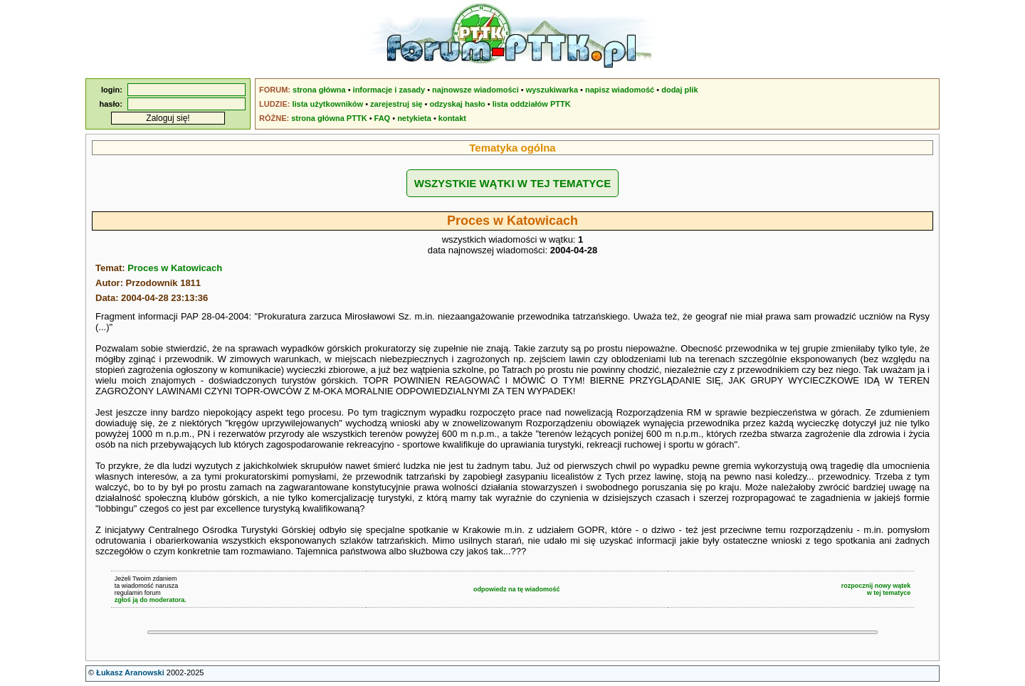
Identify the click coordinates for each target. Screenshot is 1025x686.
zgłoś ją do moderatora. (150, 599)
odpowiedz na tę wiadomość (516, 589)
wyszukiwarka (552, 89)
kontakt (452, 118)
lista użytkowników (327, 104)
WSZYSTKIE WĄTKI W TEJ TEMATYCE (512, 183)
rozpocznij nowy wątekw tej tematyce (876, 589)
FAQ (382, 118)
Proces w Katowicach (174, 268)
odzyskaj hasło (457, 104)
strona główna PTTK (329, 118)
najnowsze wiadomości (475, 89)
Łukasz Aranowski (130, 672)
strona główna (319, 89)
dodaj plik (679, 89)
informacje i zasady (389, 89)
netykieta (414, 118)
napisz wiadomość (619, 89)
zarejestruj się (396, 104)
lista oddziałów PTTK (532, 104)
